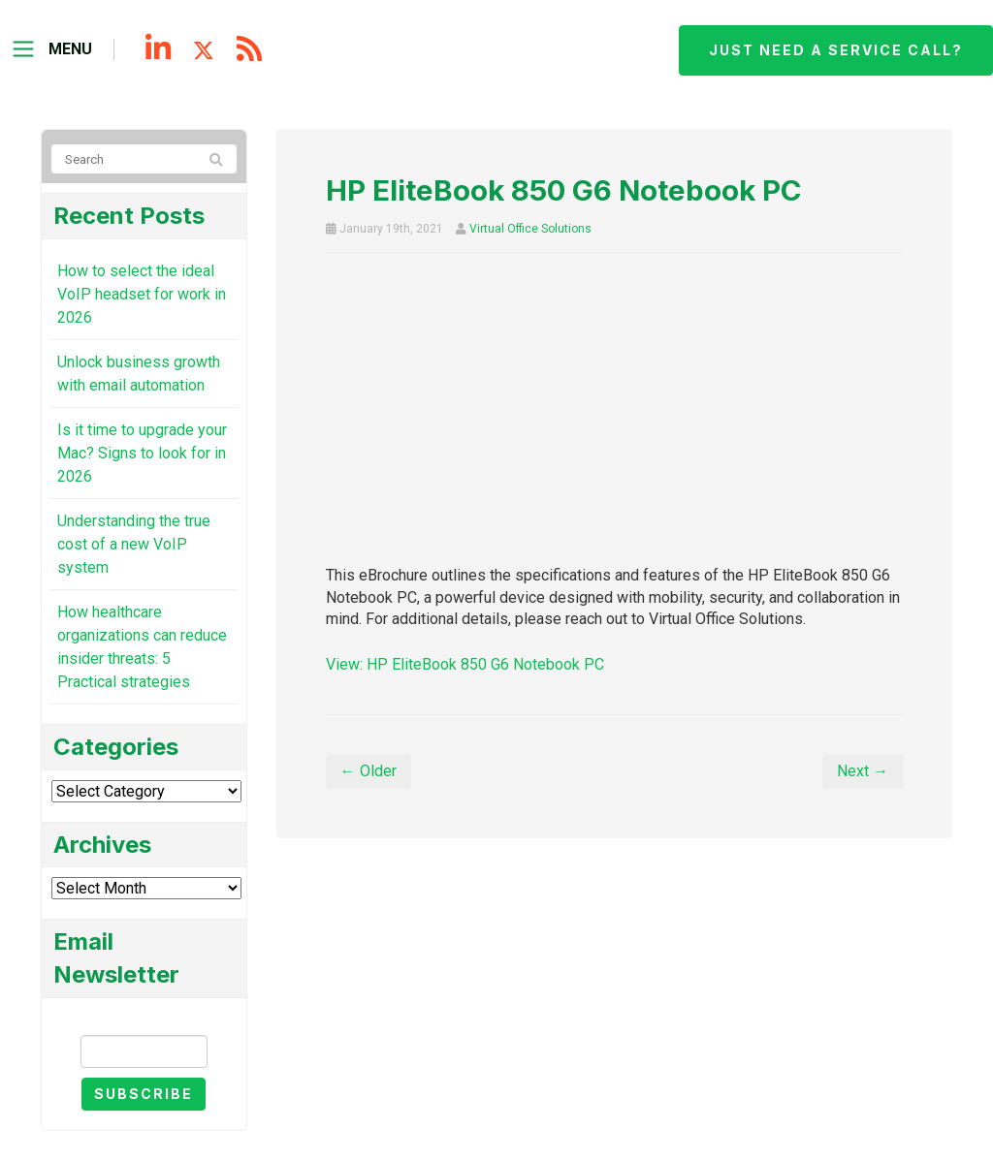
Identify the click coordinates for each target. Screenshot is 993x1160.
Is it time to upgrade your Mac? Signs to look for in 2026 (142, 453)
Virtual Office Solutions (530, 228)
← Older (368, 771)
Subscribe (143, 1093)
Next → (862, 771)
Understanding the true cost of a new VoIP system (133, 544)
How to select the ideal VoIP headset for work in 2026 (141, 294)
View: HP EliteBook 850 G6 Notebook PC (465, 664)
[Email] (144, 1051)
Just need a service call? (836, 50)
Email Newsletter (143, 1018)
